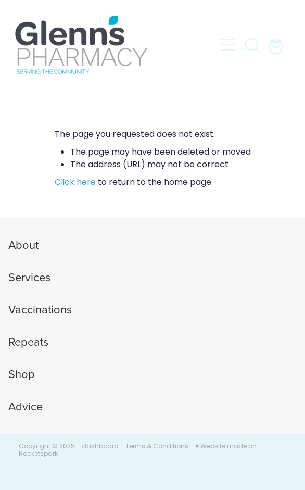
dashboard (100, 447)
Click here (75, 183)
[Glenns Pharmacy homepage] (114, 44)
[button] (227, 44)
